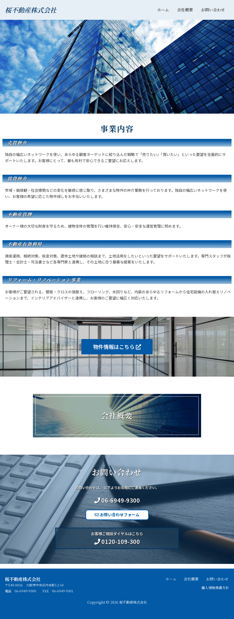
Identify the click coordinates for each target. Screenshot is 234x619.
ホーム (164, 10)
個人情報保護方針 (214, 587)
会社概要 (185, 10)
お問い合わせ (213, 10)
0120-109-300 (120, 546)
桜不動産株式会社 (30, 9)
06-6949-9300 (120, 504)
